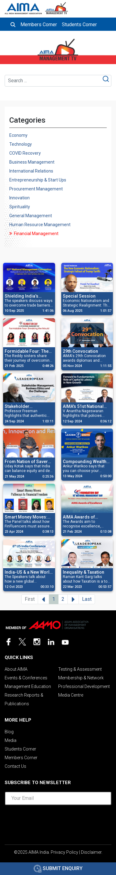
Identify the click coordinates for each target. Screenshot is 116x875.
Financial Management (36, 233)
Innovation (19, 197)
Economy (18, 135)
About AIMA (16, 669)
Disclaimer (91, 852)
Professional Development (84, 686)
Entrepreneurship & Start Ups (37, 179)
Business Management (31, 162)
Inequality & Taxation (83, 572)
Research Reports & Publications (24, 699)
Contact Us (15, 766)
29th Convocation (80, 351)
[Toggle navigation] (106, 6)
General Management (30, 215)
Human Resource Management (40, 224)
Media (10, 740)
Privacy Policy (64, 852)
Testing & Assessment (80, 669)
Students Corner (79, 24)
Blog (9, 731)
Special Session (79, 296)
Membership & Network (81, 677)
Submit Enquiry (58, 868)
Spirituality (19, 206)
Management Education (28, 686)
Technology (20, 144)
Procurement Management (36, 188)
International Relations (31, 171)
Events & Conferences (26, 677)
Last (87, 599)
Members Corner (38, 24)
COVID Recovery (25, 153)
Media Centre (70, 695)
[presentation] (58, 822)
